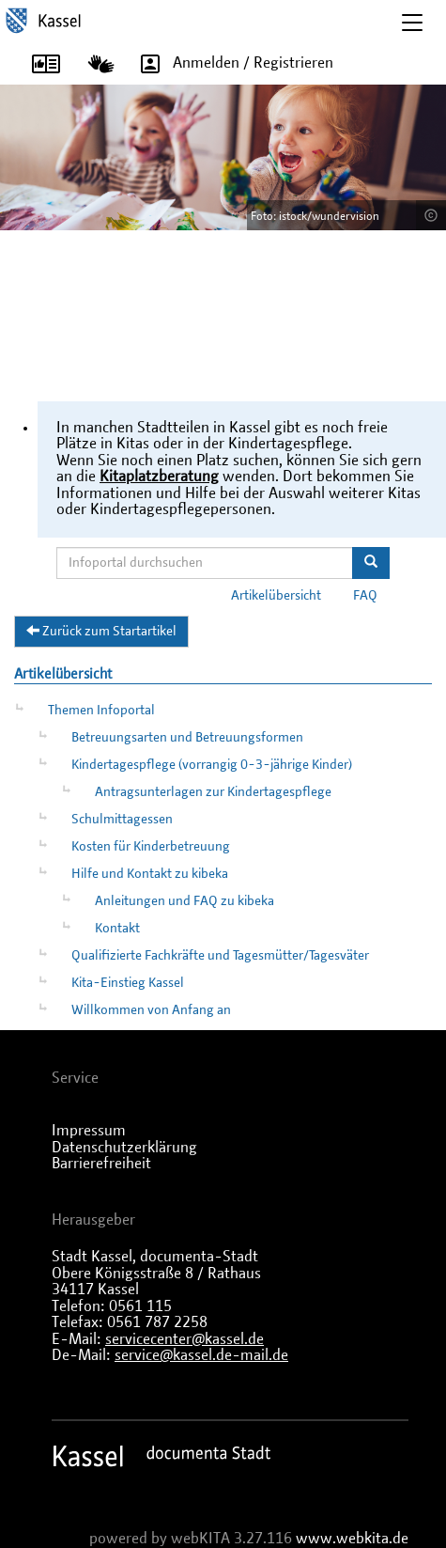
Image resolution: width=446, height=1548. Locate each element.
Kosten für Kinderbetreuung (150, 846)
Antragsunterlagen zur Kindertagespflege (213, 792)
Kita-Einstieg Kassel (127, 983)
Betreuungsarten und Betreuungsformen (187, 737)
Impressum (89, 1130)
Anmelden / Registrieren (230, 63)
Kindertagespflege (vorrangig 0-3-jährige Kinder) (211, 765)
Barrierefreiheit (101, 1163)
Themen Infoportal (101, 710)
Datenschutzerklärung (124, 1147)
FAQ (365, 595)
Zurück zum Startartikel (101, 630)
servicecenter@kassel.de (184, 1339)
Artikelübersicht (276, 595)
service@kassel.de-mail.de (201, 1355)
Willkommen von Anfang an (151, 1010)
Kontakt (117, 928)
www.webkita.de (352, 1538)
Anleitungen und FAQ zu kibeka (184, 901)
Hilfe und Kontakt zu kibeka (149, 874)
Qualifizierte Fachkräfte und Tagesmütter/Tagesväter (220, 955)
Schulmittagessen (122, 819)
